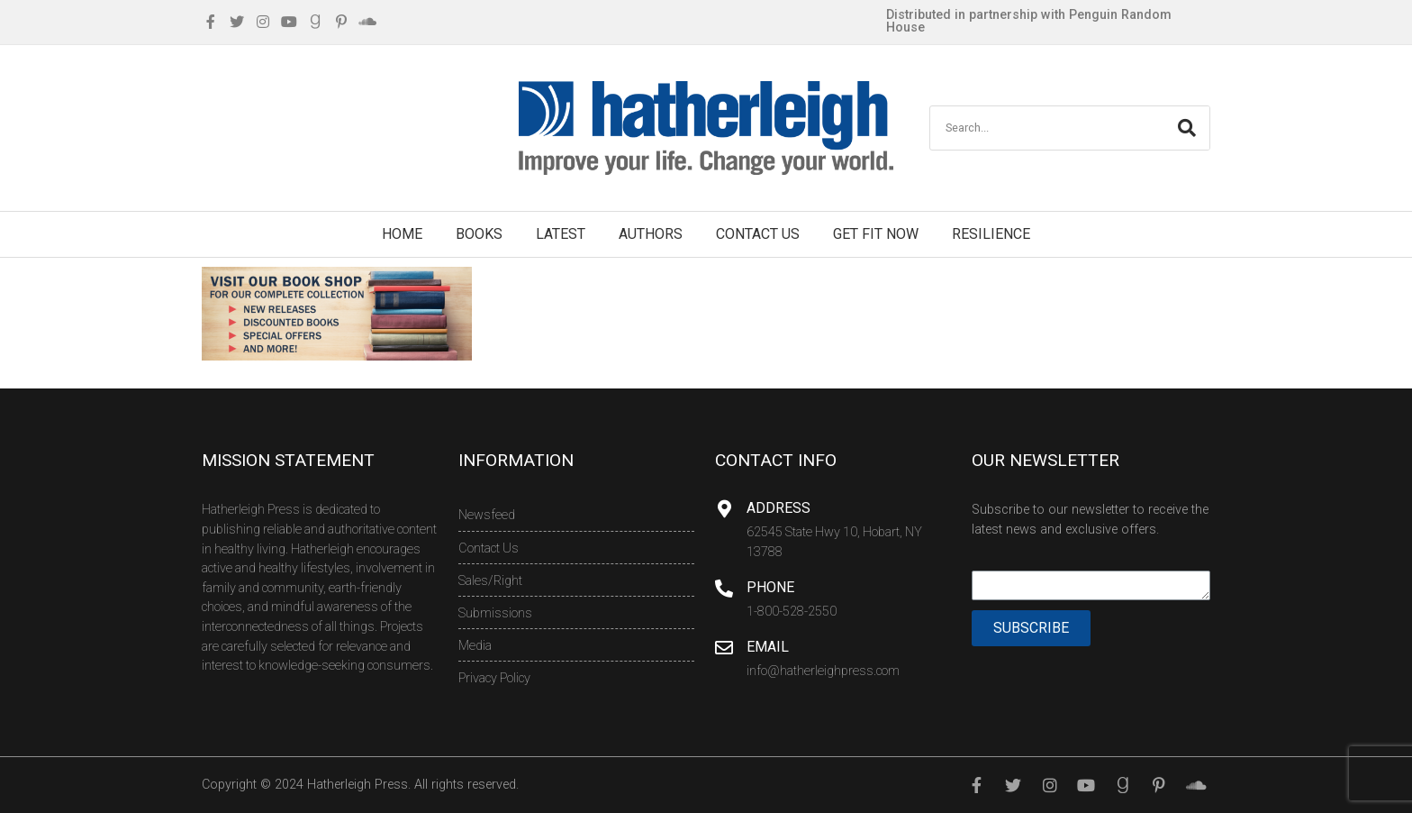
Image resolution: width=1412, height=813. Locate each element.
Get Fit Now (876, 233)
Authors (651, 233)
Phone (770, 587)
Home (402, 233)
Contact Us (758, 233)
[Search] (1186, 128)
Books (479, 233)
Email (768, 646)
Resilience (991, 233)
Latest (560, 233)
